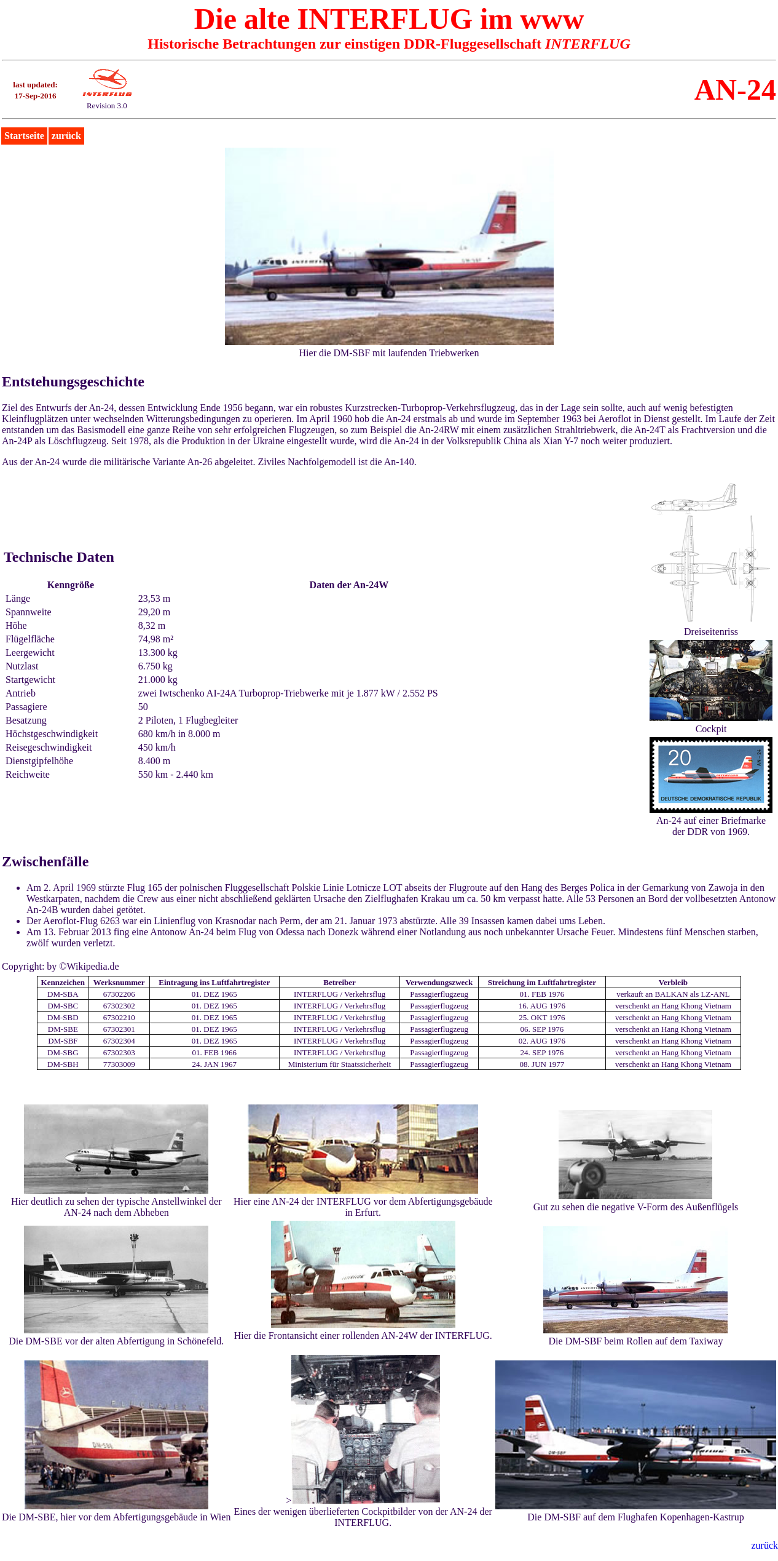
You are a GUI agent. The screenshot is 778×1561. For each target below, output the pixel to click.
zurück (66, 135)
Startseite (24, 135)
